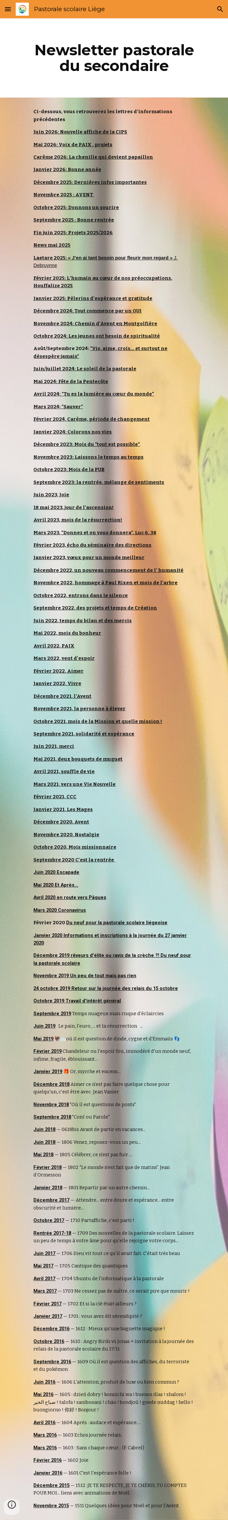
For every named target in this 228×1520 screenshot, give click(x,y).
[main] (114, 57)
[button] (8, 9)
